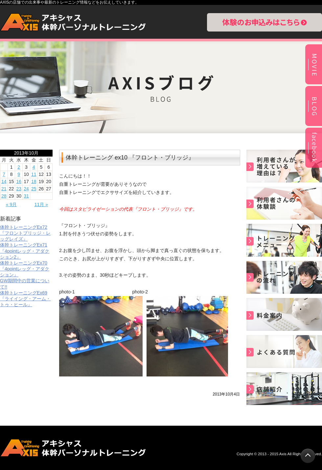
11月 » (41, 204)
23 (18, 188)
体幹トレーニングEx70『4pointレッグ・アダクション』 (24, 268)
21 (4, 188)
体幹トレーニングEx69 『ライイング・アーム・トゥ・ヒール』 (25, 298)
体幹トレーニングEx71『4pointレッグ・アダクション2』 (24, 250)
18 (33, 181)
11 (33, 174)
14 (4, 181)
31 (26, 196)
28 (4, 196)
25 (33, 188)
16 (18, 181)
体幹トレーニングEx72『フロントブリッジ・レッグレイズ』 (25, 233)
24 (26, 188)
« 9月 (11, 204)
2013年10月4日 (226, 394)
